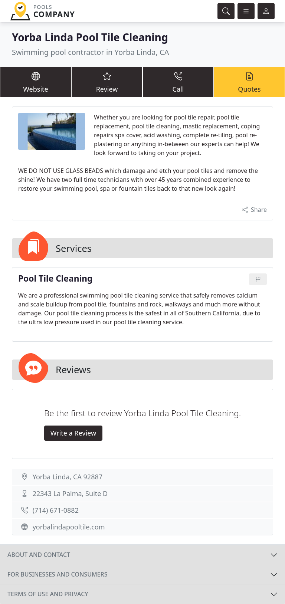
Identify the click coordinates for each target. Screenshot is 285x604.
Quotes (249, 81)
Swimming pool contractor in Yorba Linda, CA (90, 52)
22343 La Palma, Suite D (70, 493)
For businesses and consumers (57, 574)
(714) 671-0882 (56, 510)
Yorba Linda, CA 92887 (67, 476)
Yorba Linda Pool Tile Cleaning (90, 37)
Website (35, 81)
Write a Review (73, 433)
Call (178, 81)
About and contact (38, 555)
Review (107, 81)
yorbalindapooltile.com (69, 526)
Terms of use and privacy (47, 594)
